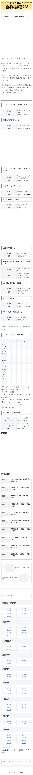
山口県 (24, 707)
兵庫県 (24, 688)
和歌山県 (24, 693)
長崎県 (9, 740)
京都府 (9, 690)
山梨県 (9, 649)
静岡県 (9, 677)
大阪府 (9, 693)
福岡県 (9, 735)
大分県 (24, 735)
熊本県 (9, 743)
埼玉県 (9, 635)
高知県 (24, 724)
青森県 (9, 611)
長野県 (24, 646)
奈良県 (24, 690)
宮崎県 (24, 737)
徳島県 (9, 721)
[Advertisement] (16, 39)
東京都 (4, 433)
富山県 (9, 660)
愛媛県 (24, 721)
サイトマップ (5, 747)
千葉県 (24, 627)
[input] (16, 595)
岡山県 (9, 710)
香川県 (9, 724)
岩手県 (9, 613)
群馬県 (9, 632)
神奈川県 (24, 632)
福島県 (24, 613)
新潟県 (9, 646)
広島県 (24, 704)
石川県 (9, 663)
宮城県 (9, 616)
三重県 (24, 677)
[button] (29, 595)
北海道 (9, 608)
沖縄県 (24, 743)
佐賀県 (9, 737)
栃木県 (9, 630)
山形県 (24, 611)
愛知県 (24, 674)
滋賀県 (9, 688)
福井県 (24, 660)
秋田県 (24, 608)
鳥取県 (9, 704)
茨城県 (9, 627)
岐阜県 (9, 674)
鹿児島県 (24, 740)
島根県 (9, 707)
